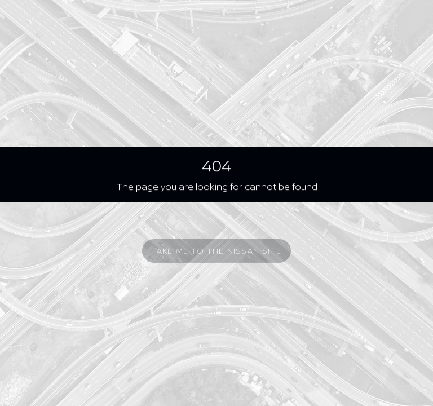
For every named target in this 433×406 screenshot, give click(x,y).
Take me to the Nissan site (216, 253)
